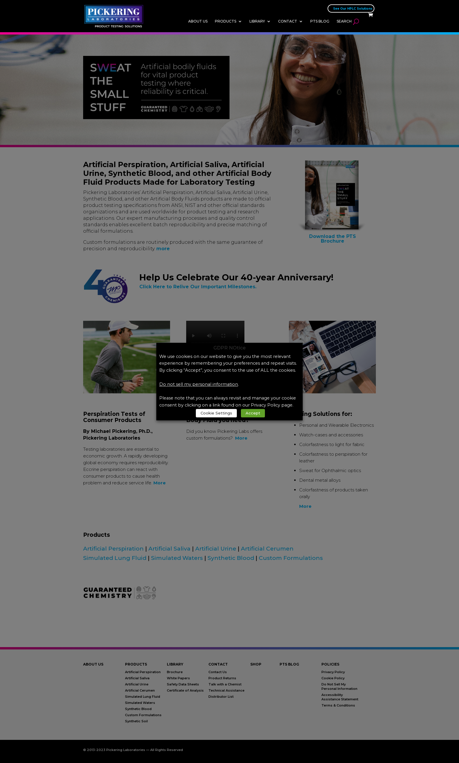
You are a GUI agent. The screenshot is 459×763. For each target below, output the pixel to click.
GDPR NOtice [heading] (229, 348)
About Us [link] (198, 21)
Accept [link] (253, 413)
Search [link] (344, 21)
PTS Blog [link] (319, 21)
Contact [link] (287, 21)
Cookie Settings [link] (216, 413)
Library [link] (257, 21)
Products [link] (225, 21)
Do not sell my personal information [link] (198, 384)
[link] (115, 15)
